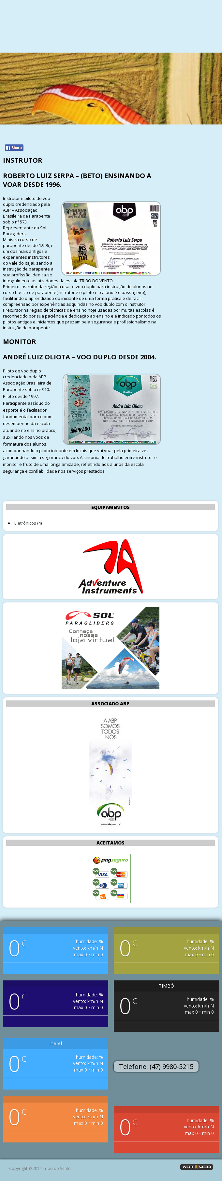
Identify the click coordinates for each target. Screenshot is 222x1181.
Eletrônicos (25, 523)
